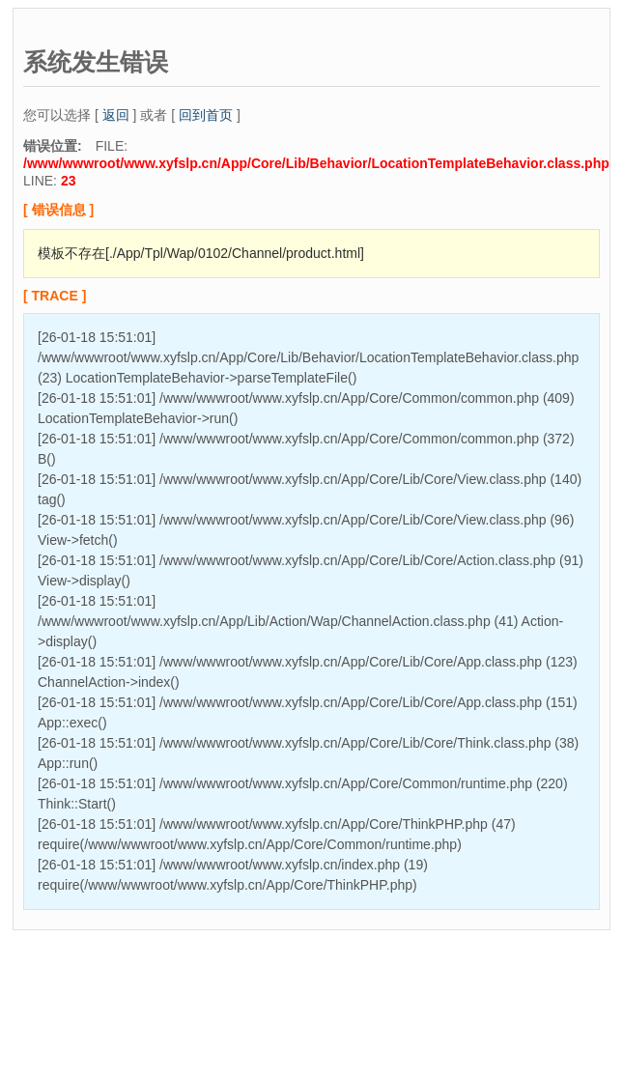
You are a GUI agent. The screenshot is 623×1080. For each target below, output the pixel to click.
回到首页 (206, 115)
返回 (115, 115)
